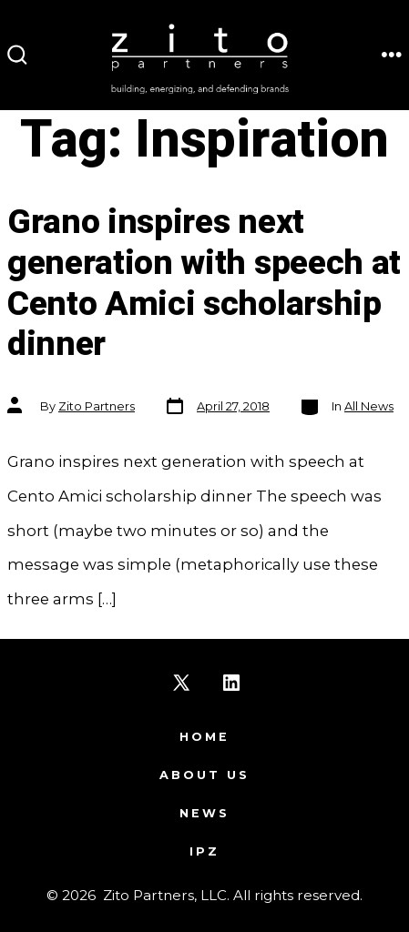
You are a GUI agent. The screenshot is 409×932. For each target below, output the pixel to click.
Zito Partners (96, 406)
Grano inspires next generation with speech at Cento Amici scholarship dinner (204, 284)
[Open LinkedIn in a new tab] (231, 682)
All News (369, 406)
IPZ (204, 851)
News (204, 813)
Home (204, 737)
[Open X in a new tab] (181, 682)
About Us (204, 775)
